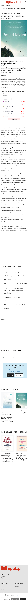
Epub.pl (3, 5)
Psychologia (5, 11)
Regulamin (17, 586)
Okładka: (6, 305)
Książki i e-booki (4, 583)
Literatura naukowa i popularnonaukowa (13, 8)
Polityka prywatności (19, 583)
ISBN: (5, 301)
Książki (8, 5)
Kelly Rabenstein (19, 453)
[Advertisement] (14, 251)
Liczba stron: (7, 279)
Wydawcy (3, 589)
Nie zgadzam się (6, 599)
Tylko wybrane (15, 599)
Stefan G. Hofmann (9, 72)
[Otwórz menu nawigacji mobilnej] (2, 2)
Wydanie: (6, 308)
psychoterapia (20, 283)
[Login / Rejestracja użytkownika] (25, 2)
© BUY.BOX (23, 121)
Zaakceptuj (23, 599)
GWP (8, 75)
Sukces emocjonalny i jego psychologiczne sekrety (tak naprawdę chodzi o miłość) (21, 458)
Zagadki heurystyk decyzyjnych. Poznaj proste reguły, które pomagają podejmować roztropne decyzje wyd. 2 (7, 459)
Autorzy (2, 586)
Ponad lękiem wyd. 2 (21, 413)
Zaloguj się (10, 375)
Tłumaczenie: (7, 297)
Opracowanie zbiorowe (6, 453)
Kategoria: (6, 272)
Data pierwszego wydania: (11, 276)
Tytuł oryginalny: (8, 288)
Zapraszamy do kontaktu (7, 578)
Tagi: (5, 283)
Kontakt (2, 592)
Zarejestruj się (19, 375)
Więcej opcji (20, 595)
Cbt (15, 283)
